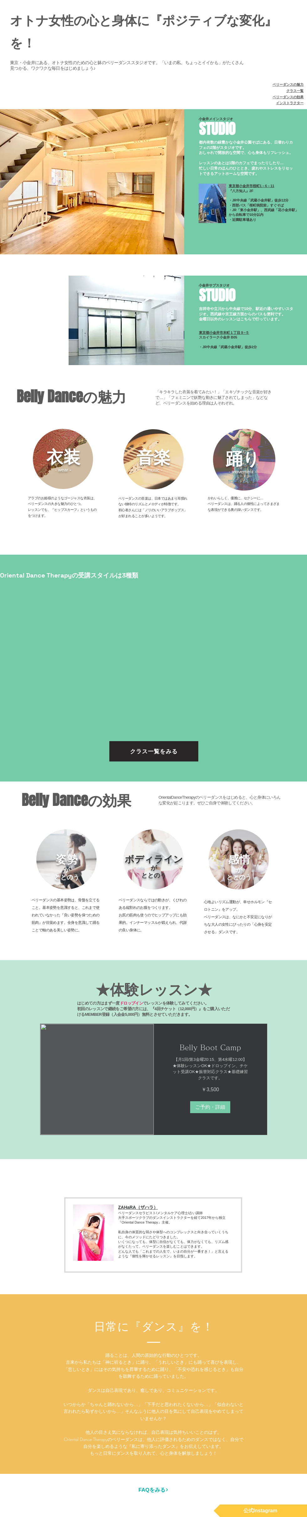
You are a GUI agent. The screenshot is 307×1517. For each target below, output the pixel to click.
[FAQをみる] (153, 1490)
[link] (210, 1048)
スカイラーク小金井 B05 (218, 337)
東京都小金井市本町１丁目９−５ (224, 332)
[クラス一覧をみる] (153, 751)
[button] (210, 1107)
